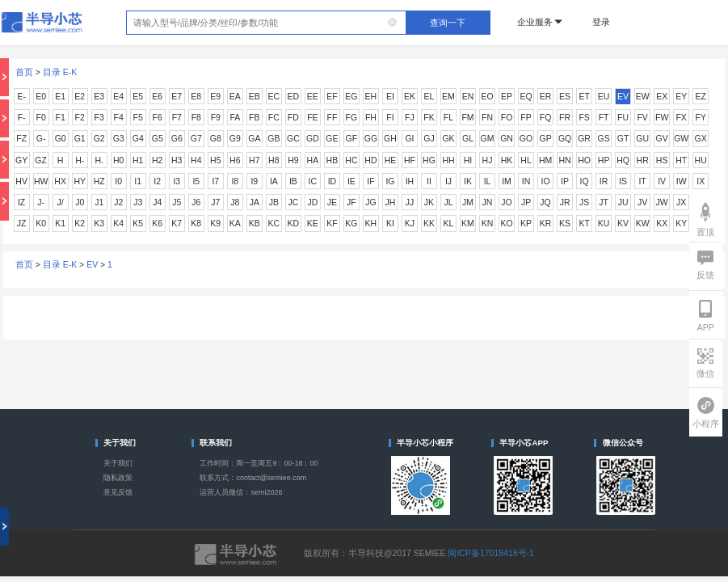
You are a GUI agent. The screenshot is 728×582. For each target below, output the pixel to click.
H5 (215, 160)
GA (254, 138)
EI (390, 96)
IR (604, 181)
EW (643, 96)
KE (312, 223)
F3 (99, 117)
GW (681, 138)
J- (40, 202)
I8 (234, 181)
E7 (176, 96)
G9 (235, 138)
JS (584, 202)
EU (604, 96)
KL (449, 223)
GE (332, 138)
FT (604, 117)
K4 (118, 223)
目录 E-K (60, 72)
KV (623, 223)
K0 (41, 223)
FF (331, 117)
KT (584, 223)
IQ (584, 181)
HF (409, 160)
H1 (138, 160)
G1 (80, 138)
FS (584, 117)
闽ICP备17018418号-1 (491, 553)
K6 (157, 223)
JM (467, 202)
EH (371, 96)
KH (371, 223)
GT (623, 138)
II (429, 181)
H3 (176, 160)
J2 (118, 202)
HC (351, 160)
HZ (99, 181)
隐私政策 (118, 478)
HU (701, 160)
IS (623, 181)
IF (370, 181)
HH (448, 160)
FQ (546, 117)
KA (235, 223)
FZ (21, 138)
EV (623, 96)
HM (545, 160)
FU (623, 117)
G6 (177, 138)
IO (545, 181)
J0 (79, 202)
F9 (216, 117)
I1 (137, 181)
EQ (526, 96)
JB (274, 202)
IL (487, 181)
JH (390, 202)
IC (313, 181)
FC (274, 117)
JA (254, 202)
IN (526, 181)
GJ (428, 138)
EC (274, 96)
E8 (196, 96)
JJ (410, 202)
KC (274, 223)
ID (332, 181)
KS (564, 223)
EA (235, 96)
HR (643, 160)
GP (545, 138)
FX (680, 117)
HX (60, 181)
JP (526, 202)
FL (448, 117)
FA (234, 117)
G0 (60, 138)
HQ (622, 160)
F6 (157, 117)
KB (254, 223)
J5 (176, 202)
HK (507, 160)
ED (294, 96)
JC (293, 202)
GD (312, 138)
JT (603, 202)
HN (564, 160)
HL (525, 160)
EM (448, 96)
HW (41, 181)
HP (604, 160)
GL (467, 138)
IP (565, 181)
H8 (273, 160)
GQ (564, 138)
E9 (215, 96)
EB (254, 96)
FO (507, 117)
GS (604, 138)
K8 (196, 223)
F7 (177, 117)
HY (80, 181)
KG (351, 223)
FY (700, 117)
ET (584, 96)
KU (604, 223)
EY (681, 96)
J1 (99, 202)
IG (389, 181)
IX (700, 181)
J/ (60, 202)
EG (351, 96)
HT (681, 160)
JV (642, 202)
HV (21, 181)
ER (546, 96)
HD (370, 160)
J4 (157, 202)
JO (506, 202)
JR (565, 202)
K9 (215, 223)
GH (390, 138)
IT (642, 181)
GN (506, 138)
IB (293, 181)
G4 (138, 138)
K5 (138, 223)
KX (661, 223)
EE (312, 96)
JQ (545, 202)
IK (468, 181)
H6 (234, 160)
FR (564, 117)
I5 (196, 181)
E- (21, 96)
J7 (215, 202)
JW (662, 202)
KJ (409, 223)
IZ (21, 202)
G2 (99, 138)
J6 (195, 202)
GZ (41, 160)
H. (99, 160)
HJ (487, 160)
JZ (22, 223)
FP (525, 117)
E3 (99, 96)
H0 (118, 160)
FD (293, 117)
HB (332, 160)
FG (352, 117)
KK (429, 223)
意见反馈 (118, 492)
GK (448, 138)
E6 (157, 96)
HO (584, 160)
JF (351, 202)
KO (506, 223)
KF (331, 223)
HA (313, 160)
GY (21, 160)
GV (662, 138)
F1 (60, 117)
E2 (79, 96)
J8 (234, 202)
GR (584, 138)
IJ (448, 181)
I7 (215, 181)
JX (681, 202)
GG (370, 138)
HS (662, 160)
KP (526, 223)
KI (390, 223)
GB (273, 138)
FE (312, 117)
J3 (137, 202)
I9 (254, 181)
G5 (157, 138)
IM (506, 181)
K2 (79, 223)
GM (487, 138)
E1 (60, 96)
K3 (99, 223)
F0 (41, 117)
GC (293, 138)
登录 (601, 22)
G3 (118, 138)
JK (429, 202)
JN (487, 202)
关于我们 (118, 463)
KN (488, 223)
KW (643, 223)
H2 (157, 160)
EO (487, 96)
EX (661, 96)
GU (642, 138)
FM (467, 117)
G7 (196, 138)
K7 (176, 223)
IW (681, 181)
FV (642, 117)
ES (564, 96)
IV (662, 181)
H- (79, 160)
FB (254, 117)
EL (429, 96)
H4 (196, 160)
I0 (118, 181)
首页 (24, 72)
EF (331, 96)
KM (467, 223)
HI (468, 160)
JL (448, 202)
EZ (700, 96)
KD (294, 223)
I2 (157, 181)
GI (409, 138)
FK (428, 117)
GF (352, 138)
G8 (215, 138)
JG (370, 202)
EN (468, 96)
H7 (254, 160)
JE (332, 202)
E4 (118, 96)
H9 (293, 160)
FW (661, 117)
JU (623, 202)
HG (429, 160)
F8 (196, 117)
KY (681, 223)
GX (701, 138)
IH (410, 181)
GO (526, 138)
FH (371, 117)
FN (487, 117)
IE (351, 181)
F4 (119, 117)
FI (389, 117)
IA (274, 181)
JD (312, 202)
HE (391, 160)
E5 (138, 96)
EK (409, 96)
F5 (138, 117)
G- (41, 138)
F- (22, 117)
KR (546, 223)
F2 (80, 117)
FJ (409, 117)
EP (506, 96)
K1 (60, 223)
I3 (176, 181)
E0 (41, 96)
